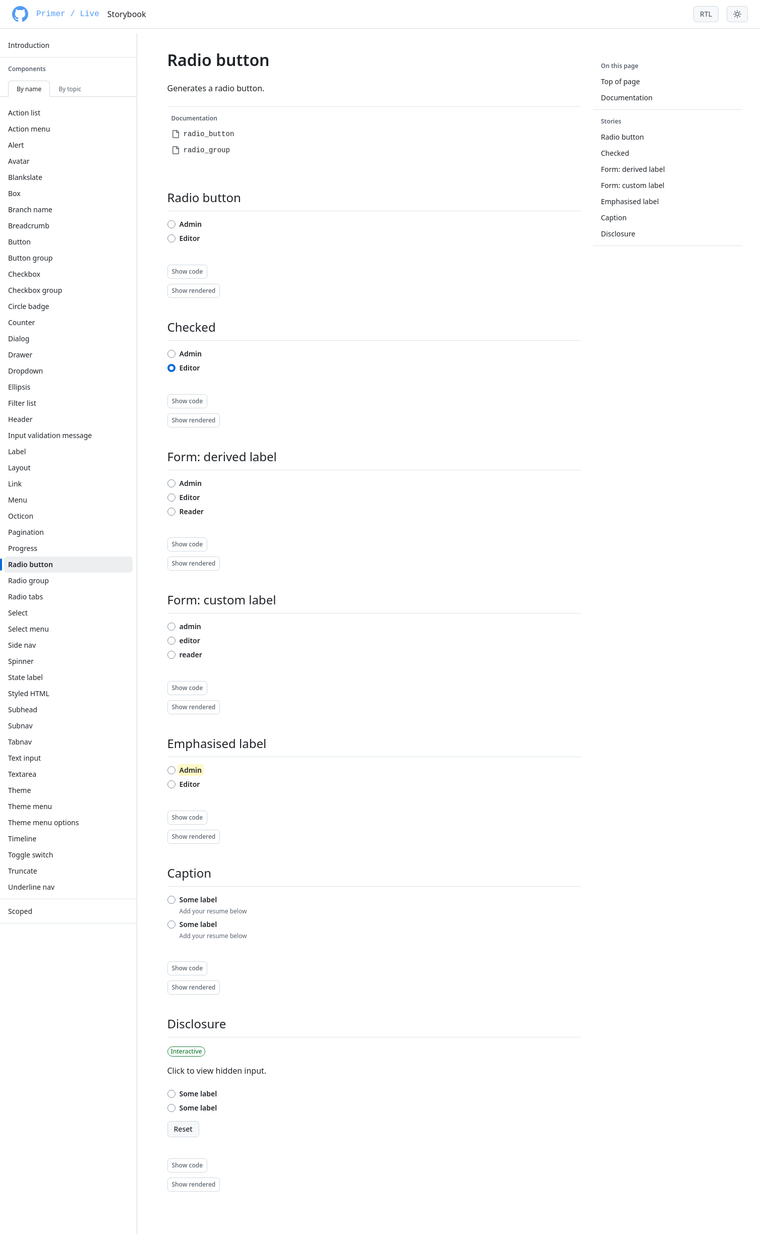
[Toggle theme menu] (737, 14)
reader (191, 654)
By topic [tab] (70, 89)
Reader (192, 511)
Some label (198, 899)
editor (190, 640)
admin (190, 626)
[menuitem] (68, 45)
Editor (190, 238)
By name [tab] (29, 89)
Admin (191, 224)
